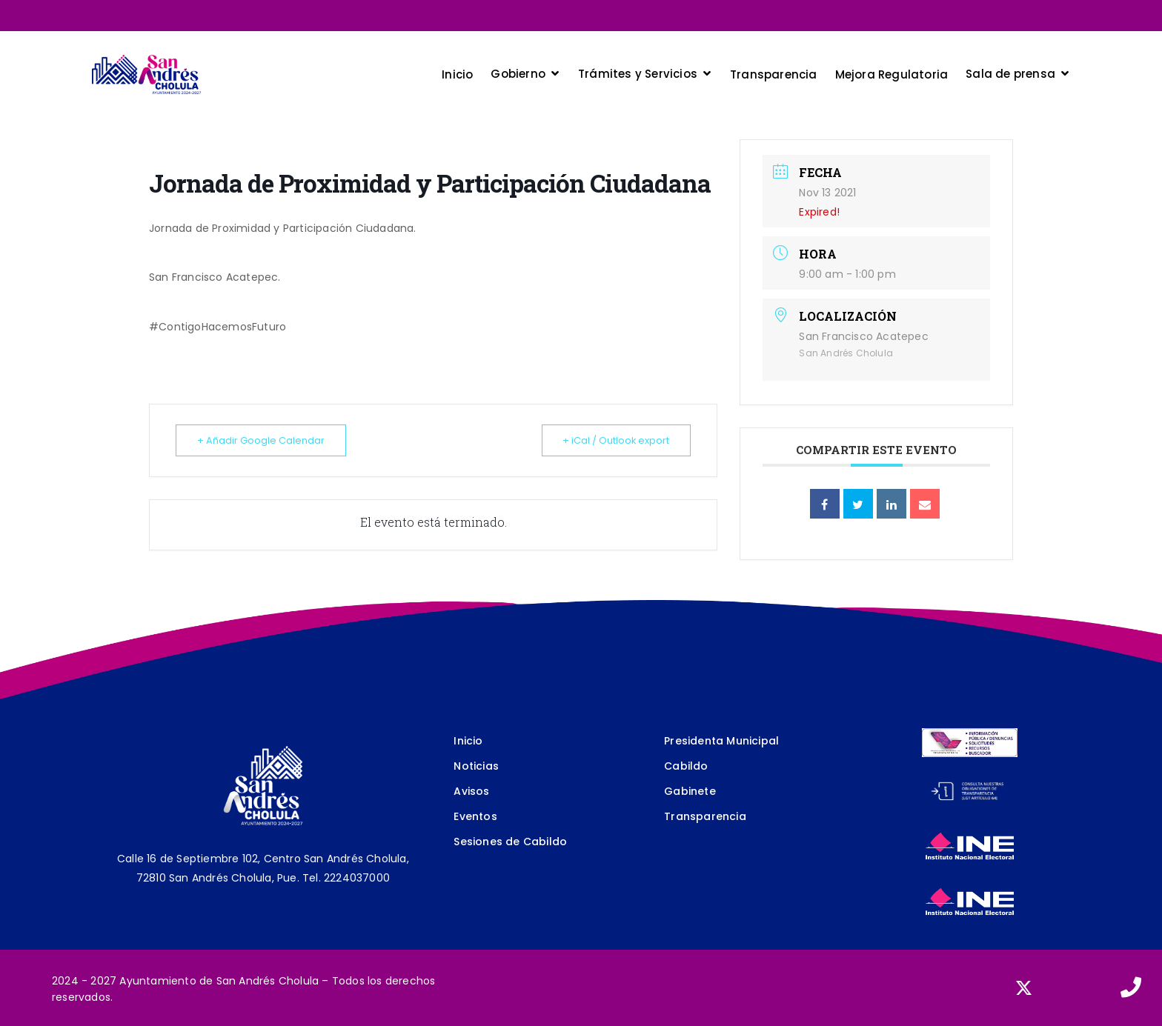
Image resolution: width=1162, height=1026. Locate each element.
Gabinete (690, 791)
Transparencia (705, 816)
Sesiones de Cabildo (510, 841)
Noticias (476, 766)
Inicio (468, 740)
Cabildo (686, 766)
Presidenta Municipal (721, 740)
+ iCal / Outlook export (611, 440)
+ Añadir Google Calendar (265, 440)
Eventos (475, 816)
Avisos (471, 791)
